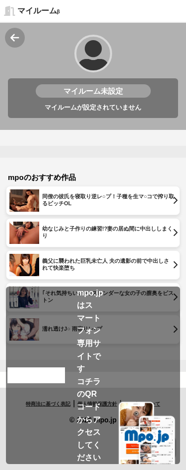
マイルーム (38, 10)
